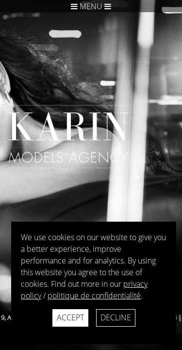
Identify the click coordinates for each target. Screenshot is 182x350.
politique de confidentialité (94, 295)
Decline (115, 317)
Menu (91, 6)
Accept (70, 317)
